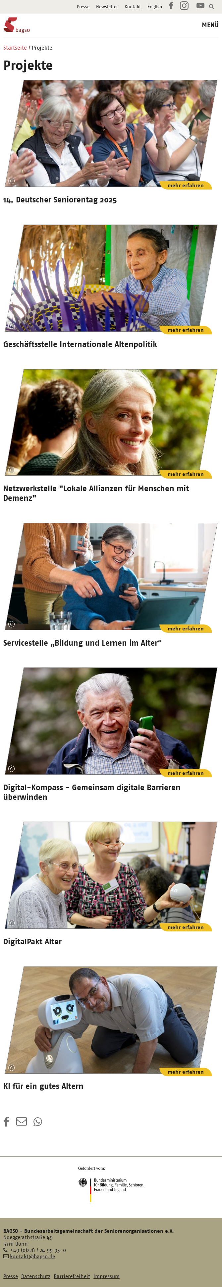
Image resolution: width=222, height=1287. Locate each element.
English (154, 6)
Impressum (106, 1276)
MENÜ (210, 25)
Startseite (15, 47)
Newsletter (107, 6)
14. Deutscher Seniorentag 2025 (60, 199)
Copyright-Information (11, 181)
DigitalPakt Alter (32, 941)
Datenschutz (35, 1276)
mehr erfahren (186, 185)
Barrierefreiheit (72, 1276)
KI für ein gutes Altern (43, 1086)
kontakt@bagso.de (32, 1256)
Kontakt (133, 6)
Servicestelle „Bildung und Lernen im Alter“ (82, 643)
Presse (83, 6)
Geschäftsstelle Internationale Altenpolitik (80, 344)
